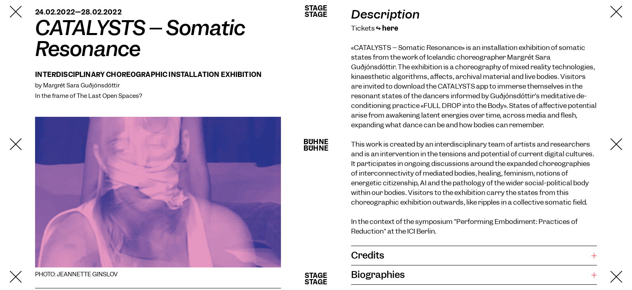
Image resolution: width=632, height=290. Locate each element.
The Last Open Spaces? (109, 96)
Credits (367, 255)
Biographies (378, 275)
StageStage (316, 11)
